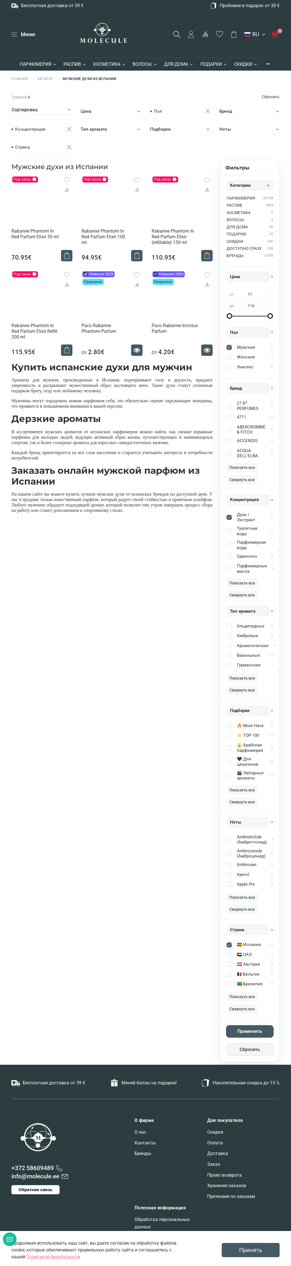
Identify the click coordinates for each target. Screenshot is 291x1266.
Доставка (217, 1153)
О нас (140, 1132)
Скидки (215, 1132)
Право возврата (224, 1175)
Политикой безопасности (53, 1256)
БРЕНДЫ (235, 255)
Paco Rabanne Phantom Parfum (99, 328)
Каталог (45, 79)
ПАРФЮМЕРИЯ (38, 64)
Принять (250, 1250)
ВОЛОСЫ (145, 64)
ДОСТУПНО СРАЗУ (244, 248)
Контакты (145, 1143)
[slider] (229, 316)
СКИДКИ (246, 64)
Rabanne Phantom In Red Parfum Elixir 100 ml (103, 236)
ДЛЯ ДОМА (179, 64)
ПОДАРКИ (213, 64)
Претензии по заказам (231, 1196)
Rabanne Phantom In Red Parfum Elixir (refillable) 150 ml (173, 236)
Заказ (213, 1164)
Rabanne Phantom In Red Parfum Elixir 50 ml (35, 233)
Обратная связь (35, 1189)
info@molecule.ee (35, 1176)
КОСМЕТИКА (109, 64)
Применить (249, 1031)
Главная (20, 79)
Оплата (215, 1143)
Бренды (143, 1153)
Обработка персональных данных (162, 1223)
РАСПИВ (75, 64)
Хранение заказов (226, 1185)
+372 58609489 (32, 1168)
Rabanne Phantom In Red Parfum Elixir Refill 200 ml (34, 331)
